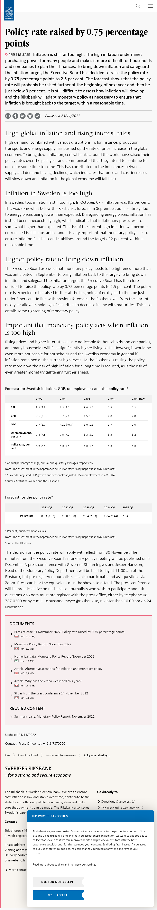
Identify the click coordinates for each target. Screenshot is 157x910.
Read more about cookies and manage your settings (64, 864)
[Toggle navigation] (150, 6)
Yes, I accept (57, 895)
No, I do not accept (57, 882)
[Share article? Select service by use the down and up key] (23, 116)
